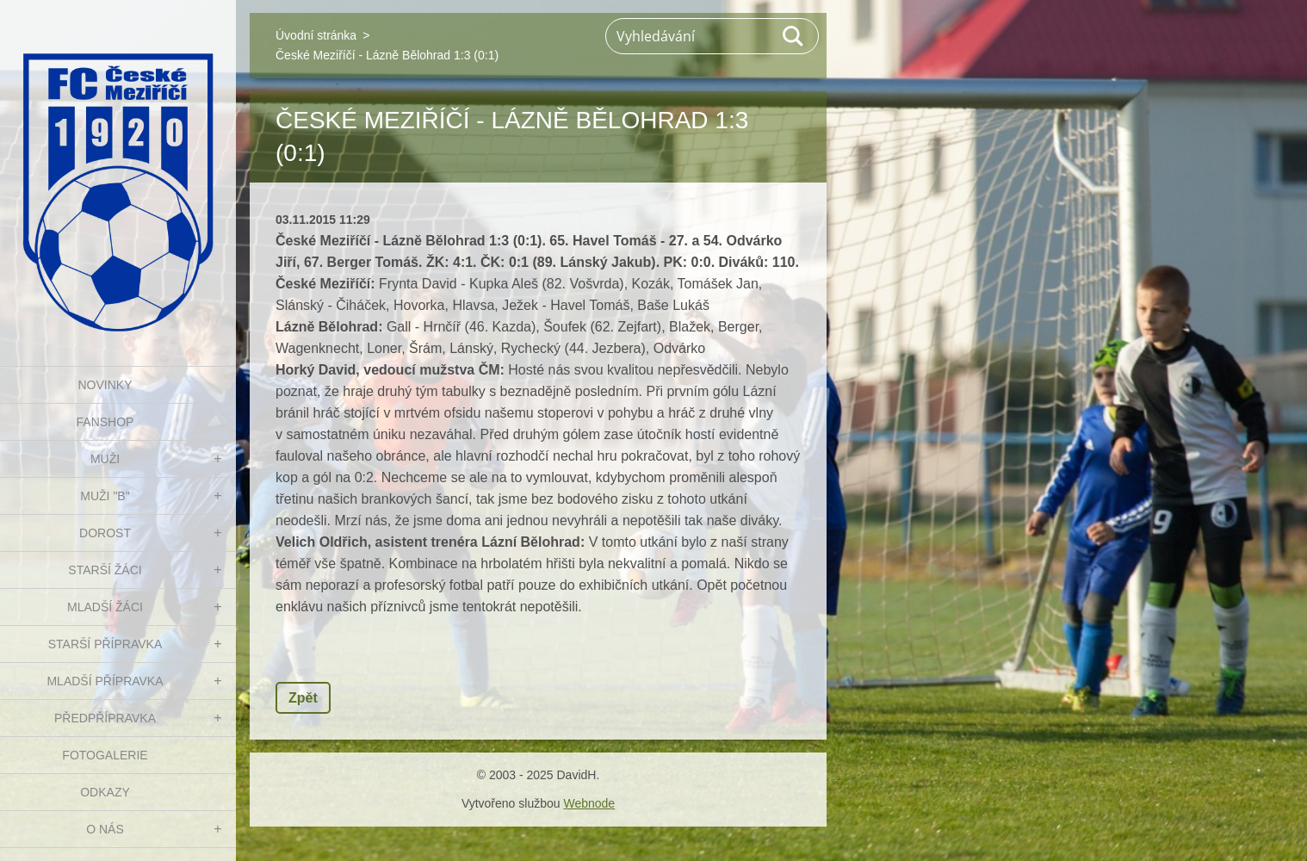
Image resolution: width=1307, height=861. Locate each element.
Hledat (794, 36)
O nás (105, 829)
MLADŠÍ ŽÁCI (105, 607)
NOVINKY (104, 385)
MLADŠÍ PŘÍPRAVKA (104, 681)
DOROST (105, 533)
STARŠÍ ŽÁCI (104, 570)
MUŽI (105, 459)
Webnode (589, 803)
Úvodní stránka (316, 35)
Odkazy (105, 792)
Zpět (303, 698)
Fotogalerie (104, 755)
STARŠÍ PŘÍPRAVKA (105, 644)
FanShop (105, 422)
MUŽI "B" (104, 496)
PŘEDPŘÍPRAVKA (105, 718)
